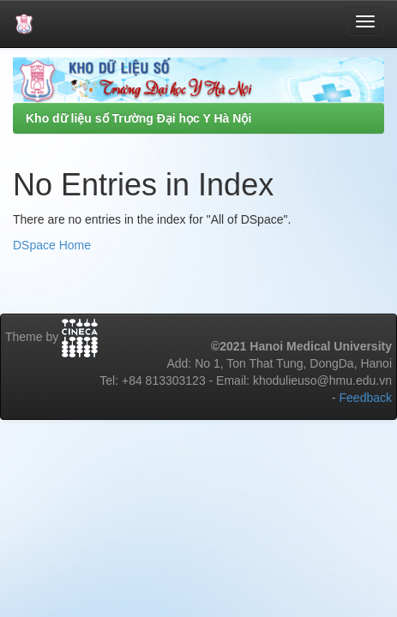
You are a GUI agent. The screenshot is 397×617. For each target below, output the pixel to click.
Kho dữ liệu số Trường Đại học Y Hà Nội (138, 118)
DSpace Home (52, 245)
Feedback (366, 397)
